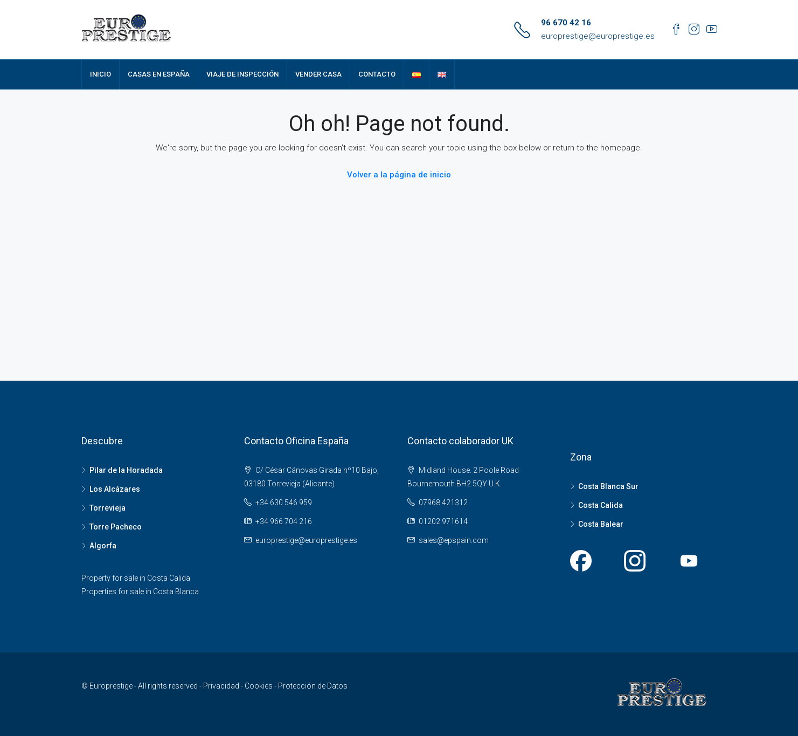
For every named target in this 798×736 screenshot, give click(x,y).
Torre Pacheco (115, 526)
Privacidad (222, 686)
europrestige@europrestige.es (598, 36)
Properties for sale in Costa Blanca (140, 591)
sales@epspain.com (454, 540)
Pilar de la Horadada (126, 470)
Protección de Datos (313, 686)
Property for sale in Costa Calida (135, 578)
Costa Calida (600, 505)
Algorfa (102, 545)
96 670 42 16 (566, 22)
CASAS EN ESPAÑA (159, 74)
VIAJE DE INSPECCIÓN (242, 74)
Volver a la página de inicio (399, 175)
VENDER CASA (318, 74)
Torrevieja (107, 508)
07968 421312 (443, 502)
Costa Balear (600, 524)
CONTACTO (376, 74)
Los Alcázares (114, 489)
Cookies (259, 686)
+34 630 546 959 (283, 502)
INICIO (100, 74)
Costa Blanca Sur (608, 486)
